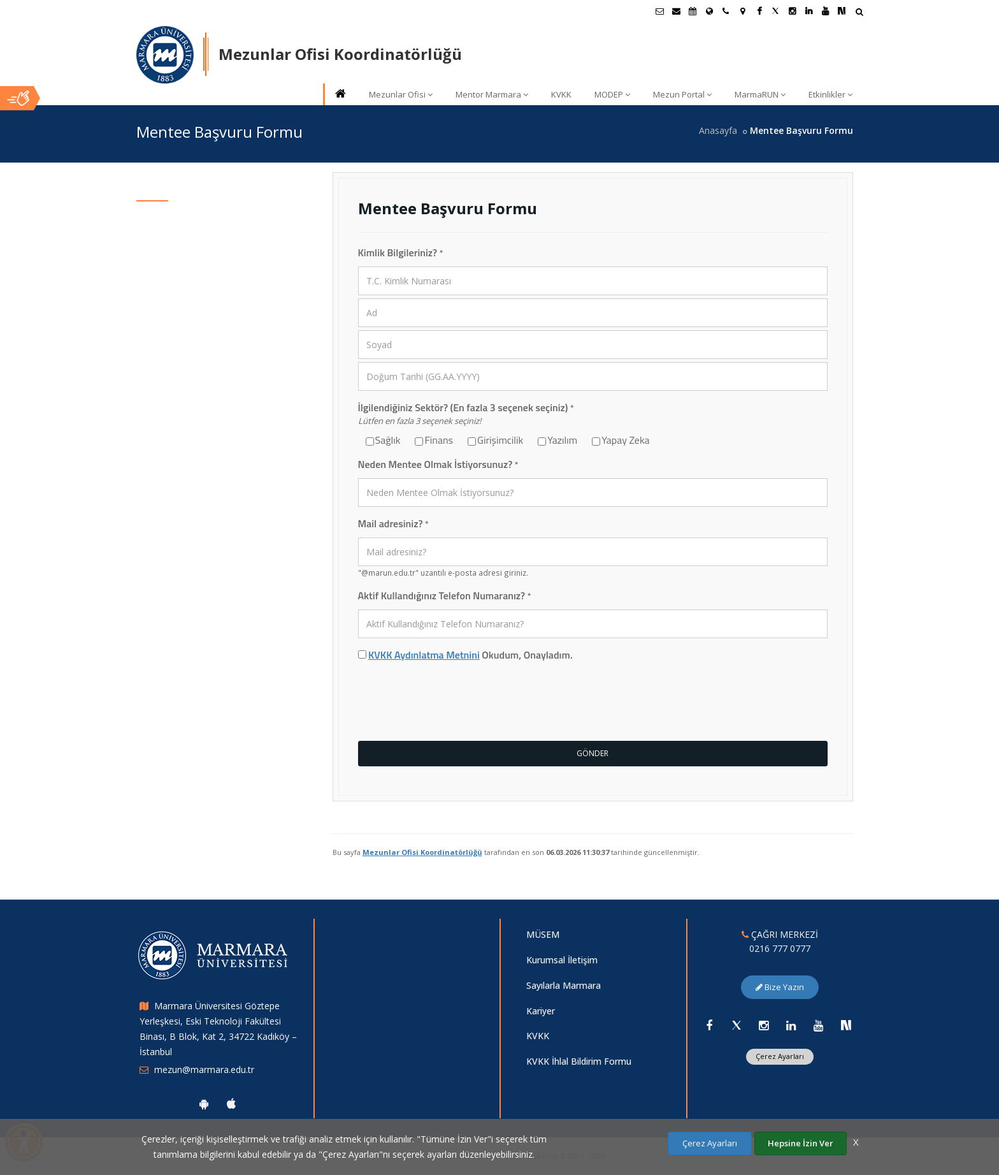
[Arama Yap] (859, 13)
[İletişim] (725, 10)
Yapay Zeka (623, 440)
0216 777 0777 (779, 948)
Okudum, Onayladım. (465, 655)
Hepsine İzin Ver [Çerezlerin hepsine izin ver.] (800, 1143)
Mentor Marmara (492, 94)
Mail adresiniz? (393, 523)
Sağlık (385, 440)
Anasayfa (718, 130)
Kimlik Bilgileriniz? (400, 252)
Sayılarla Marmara (563, 985)
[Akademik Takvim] (692, 10)
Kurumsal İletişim (562, 960)
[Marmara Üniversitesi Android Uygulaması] (204, 1103)
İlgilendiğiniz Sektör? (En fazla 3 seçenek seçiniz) (466, 407)
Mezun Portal (682, 94)
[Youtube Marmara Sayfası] (825, 10)
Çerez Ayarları (780, 1056)
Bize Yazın (780, 987)
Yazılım (560, 440)
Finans (436, 440)
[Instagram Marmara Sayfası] (792, 10)
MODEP (612, 94)
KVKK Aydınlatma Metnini (424, 654)
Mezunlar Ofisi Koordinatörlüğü (422, 852)
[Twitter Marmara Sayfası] (775, 10)
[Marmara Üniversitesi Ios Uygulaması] (231, 1103)
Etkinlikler (830, 94)
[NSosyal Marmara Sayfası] (841, 10)
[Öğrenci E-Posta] (659, 10)
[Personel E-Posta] (676, 10)
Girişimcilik (498, 440)
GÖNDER (592, 753)
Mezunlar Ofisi (401, 94)
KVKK (561, 94)
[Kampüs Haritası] (742, 10)
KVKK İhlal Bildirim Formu (578, 1061)
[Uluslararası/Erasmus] (709, 10)
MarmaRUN (760, 94)
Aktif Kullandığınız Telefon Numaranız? (444, 595)
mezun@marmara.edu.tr (204, 1069)
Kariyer (540, 1011)
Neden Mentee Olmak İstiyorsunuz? (438, 464)
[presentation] (455, 703)
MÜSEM (542, 934)
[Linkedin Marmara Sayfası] (808, 10)
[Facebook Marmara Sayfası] (758, 10)
